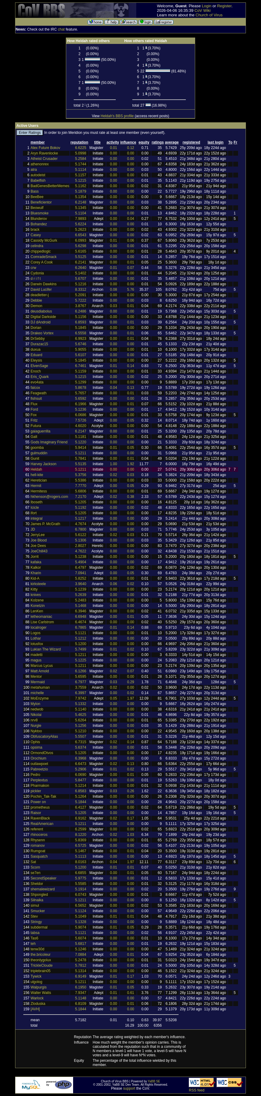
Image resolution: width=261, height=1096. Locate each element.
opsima (36, 747)
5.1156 (80, 317)
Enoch (36, 371)
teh (33, 944)
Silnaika (37, 900)
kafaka (36, 562)
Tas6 (34, 938)
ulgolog (36, 982)
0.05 (130, 420)
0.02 (113, 475)
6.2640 (80, 268)
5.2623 (80, 229)
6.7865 (80, 627)
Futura (36, 426)
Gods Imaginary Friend (49, 442)
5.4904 (80, 562)
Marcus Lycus (42, 666)
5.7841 (80, 458)
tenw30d (37, 949)
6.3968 (80, 758)
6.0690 (80, 775)
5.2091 (80, 295)
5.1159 (80, 371)
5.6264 (80, 720)
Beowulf (37, 208)
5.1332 (80, 704)
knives (36, 595)
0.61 (130, 993)
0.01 (113, 148)
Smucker (38, 911)
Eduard (36, 355)
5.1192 (80, 507)
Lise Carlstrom (42, 622)
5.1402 (80, 273)
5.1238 (80, 557)
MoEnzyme (40, 698)
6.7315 (80, 742)
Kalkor (36, 567)
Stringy (36, 922)
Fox (34, 415)
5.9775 (80, 878)
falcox (35, 388)
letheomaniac (41, 616)
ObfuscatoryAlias (44, 736)
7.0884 (80, 954)
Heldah (36, 469)
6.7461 (80, 366)
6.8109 (80, 1004)
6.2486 (80, 311)
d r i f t (35, 278)
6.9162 (80, 818)
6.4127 (80, 807)
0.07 (130, 268)
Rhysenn (38, 840)
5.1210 (80, 731)
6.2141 (80, 262)
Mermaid (38, 682)
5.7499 (80, 649)
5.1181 (80, 437)
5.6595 (80, 676)
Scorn (35, 867)
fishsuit (36, 398)
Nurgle (36, 725)
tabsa (35, 933)
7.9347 (80, 993)
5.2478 (80, 960)
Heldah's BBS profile (117, 116)
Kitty (34, 589)
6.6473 (80, 764)
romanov (38, 845)
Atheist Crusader (44, 159)
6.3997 (80, 693)
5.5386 (80, 480)
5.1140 (80, 709)
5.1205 (80, 502)
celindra (37, 246)
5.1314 (80, 971)
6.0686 (80, 415)
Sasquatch (39, 856)
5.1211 (80, 453)
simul (35, 905)
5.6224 (80, 224)
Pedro (35, 775)
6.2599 (80, 829)
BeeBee (37, 197)
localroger (39, 627)
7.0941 (80, 573)
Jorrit (35, 557)
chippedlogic (41, 251)
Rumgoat (38, 851)
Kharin (36, 573)
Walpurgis (39, 987)
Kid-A (35, 578)
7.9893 (80, 219)
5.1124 (80, 911)
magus (36, 660)
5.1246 (80, 949)
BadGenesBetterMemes (50, 186)
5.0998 (80, 153)
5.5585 (80, 884)
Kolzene (37, 600)
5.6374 (80, 747)
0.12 (130, 148)
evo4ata (37, 382)
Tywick (36, 976)
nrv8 (34, 720)
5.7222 (80, 300)
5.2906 (80, 769)
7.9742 (80, 698)
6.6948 (80, 616)
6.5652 (80, 905)
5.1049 (80, 916)
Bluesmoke (39, 213)
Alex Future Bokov (45, 148)
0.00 (113, 153)
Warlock (37, 998)
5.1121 (80, 633)
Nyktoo (36, 731)
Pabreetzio (39, 769)
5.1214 (80, 785)
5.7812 (80, 965)
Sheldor (37, 884)
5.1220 (80, 442)
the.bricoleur (40, 954)
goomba (37, 447)
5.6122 (80, 535)
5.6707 (80, 278)
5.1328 (80, 922)
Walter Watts (41, 993)
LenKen (37, 611)
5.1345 (80, 208)
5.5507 (80, 736)
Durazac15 (39, 344)
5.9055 (80, 349)
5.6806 (80, 491)
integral (36, 518)
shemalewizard (43, 889)
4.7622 (80, 551)
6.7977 (80, 682)
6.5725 (80, 845)
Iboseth (36, 502)
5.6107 (80, 355)
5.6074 (80, 938)
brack (35, 229)
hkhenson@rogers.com (49, 497)
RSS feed (196, 1090)
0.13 (130, 388)
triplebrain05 (40, 971)
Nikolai (36, 715)
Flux (34, 404)
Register (224, 6)
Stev (34, 916)
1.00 (113, 464)
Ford (34, 409)
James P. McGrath (45, 524)
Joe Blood (39, 540)
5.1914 (80, 889)
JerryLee (38, 535)
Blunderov (39, 219)
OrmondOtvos (42, 753)
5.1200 (80, 644)
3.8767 (80, 306)
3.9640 (80, 584)
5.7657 (80, 393)
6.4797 (80, 567)
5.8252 (80, 578)
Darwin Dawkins (43, 284)
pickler (36, 791)
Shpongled (39, 894)
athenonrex (40, 164)
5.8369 (80, 840)
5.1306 (80, 540)
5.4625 (80, 715)
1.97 (130, 698)
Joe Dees (38, 546)
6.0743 (80, 894)
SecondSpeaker (43, 878)
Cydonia (37, 273)
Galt (34, 437)
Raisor (36, 813)
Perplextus (39, 780)
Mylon (35, 704)
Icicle (35, 507)
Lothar (36, 638)
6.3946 (80, 611)
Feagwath (39, 393)
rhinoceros (39, 835)
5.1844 (80, 802)
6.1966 (80, 404)
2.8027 (80, 546)
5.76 (130, 289)
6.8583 (80, 791)
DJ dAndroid (40, 322)
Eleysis (36, 360)
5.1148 (80, 998)
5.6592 (80, 398)
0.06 (130, 240)
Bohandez (39, 224)
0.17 (130, 818)
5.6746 (80, 344)
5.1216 (80, 284)
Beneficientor (41, 202)
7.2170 (80, 497)
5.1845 (80, 328)
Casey (36, 235)
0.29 (130, 682)
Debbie (36, 300)
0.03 (113, 306)
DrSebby (38, 338)
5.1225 (80, 660)
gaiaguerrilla (40, 431)
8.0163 (80, 862)
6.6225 (80, 148)
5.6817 (80, 944)
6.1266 (80, 671)
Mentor (36, 676)
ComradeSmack (43, 257)
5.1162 (80, 186)
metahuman (40, 687)
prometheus (40, 807)
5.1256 (80, 725)
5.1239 (80, 589)
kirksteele (38, 584)
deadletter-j (40, 295)
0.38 (130, 497)
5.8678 (80, 388)
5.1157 (80, 175)
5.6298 (80, 246)
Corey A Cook (42, 262)
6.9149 (80, 976)
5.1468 (80, 606)
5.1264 (80, 796)
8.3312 (80, 289)
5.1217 (80, 518)
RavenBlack (40, 818)
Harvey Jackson (43, 464)
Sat (33, 862)
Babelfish (38, 180)
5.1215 (80, 180)
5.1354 (80, 197)
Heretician (39, 480)
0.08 (113, 289)
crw (33, 268)
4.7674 (80, 524)
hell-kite (37, 475)
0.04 (130, 219)
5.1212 (80, 638)
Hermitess (39, 491)
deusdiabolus (41, 311)
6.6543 (80, 235)
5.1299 (80, 382)
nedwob (37, 709)
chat (61, 29)
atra (34, 169)
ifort (34, 513)
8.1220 (80, 835)
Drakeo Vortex (42, 333)
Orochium (38, 758)
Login (206, 6)
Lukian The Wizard (46, 649)
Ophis (35, 742)
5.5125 (80, 257)
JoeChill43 (39, 551)
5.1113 (80, 856)
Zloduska (38, 1004)
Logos (35, 633)
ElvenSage (39, 366)
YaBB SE (154, 1081)
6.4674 (80, 622)
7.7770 (80, 486)
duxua (35, 349)
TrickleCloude (42, 965)
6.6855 (80, 873)
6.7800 (80, 529)
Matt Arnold (40, 671)
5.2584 (80, 159)
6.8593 (80, 322)
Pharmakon (40, 785)
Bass (35, 191)
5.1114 (80, 169)
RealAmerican (42, 824)
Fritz (34, 420)
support (129, 1088)
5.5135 (80, 464)
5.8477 (80, 780)
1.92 (130, 464)
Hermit (36, 486)
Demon (36, 306)
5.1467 (80, 851)
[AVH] (35, 1009)
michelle (37, 693)
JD (33, 529)
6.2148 (80, 202)
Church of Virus (208, 15)
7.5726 (80, 420)
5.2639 (80, 595)
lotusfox (37, 644)
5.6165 (80, 251)
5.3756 (80, 475)
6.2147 (80, 431)
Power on (38, 802)
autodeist (38, 175)
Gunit (35, 458)
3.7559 (80, 687)
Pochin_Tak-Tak (43, 796)
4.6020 (80, 426)
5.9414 (80, 447)
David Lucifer (41, 289)
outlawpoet (39, 764)
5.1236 (80, 409)
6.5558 (80, 333)
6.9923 (80, 338)
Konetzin (38, 606)
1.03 (130, 835)
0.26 (130, 791)
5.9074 (80, 927)
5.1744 (80, 164)
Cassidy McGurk (44, 240)
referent (37, 829)
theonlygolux (41, 960)
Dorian (36, 328)
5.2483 (80, 600)
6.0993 (80, 240)
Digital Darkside (43, 317)
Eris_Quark (40, 377)
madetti (36, 655)
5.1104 (80, 213)
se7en (35, 873)
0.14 (130, 366)
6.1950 (80, 987)
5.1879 (80, 191)
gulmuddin (39, 453)
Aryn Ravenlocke (44, 153)
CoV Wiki (203, 10)
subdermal (39, 927)
